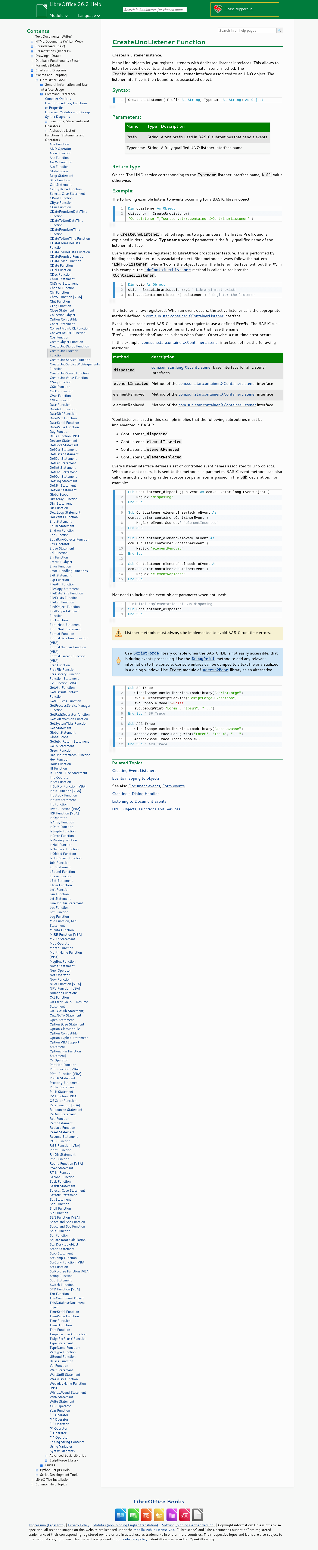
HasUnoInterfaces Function (70, 755)
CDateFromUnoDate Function (65, 245)
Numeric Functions (64, 993)
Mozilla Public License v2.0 (154, 1529)
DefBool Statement (64, 445)
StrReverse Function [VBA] (70, 1271)
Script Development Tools (59, 1474)
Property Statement (64, 1082)
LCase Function (61, 876)
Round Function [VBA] (66, 1163)
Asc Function (59, 157)
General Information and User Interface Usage (64, 87)
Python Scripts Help (55, 1470)
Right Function (60, 1150)
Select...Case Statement (67, 193)
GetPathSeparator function (70, 714)
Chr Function (59, 292)
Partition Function (63, 1064)
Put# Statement (61, 1091)
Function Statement (64, 678)
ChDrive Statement (64, 283)
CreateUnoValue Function (69, 377)
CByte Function (61, 202)
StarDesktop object (64, 1244)
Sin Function (59, 1213)
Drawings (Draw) (48, 55)
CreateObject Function (66, 342)
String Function (61, 1276)
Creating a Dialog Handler (135, 791)
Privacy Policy (78, 1525)
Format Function (62, 633)
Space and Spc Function (67, 1222)
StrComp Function (63, 1258)
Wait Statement (61, 1370)
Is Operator (58, 818)
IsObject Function (63, 853)
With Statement (61, 1397)
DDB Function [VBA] (65, 436)
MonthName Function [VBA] (66, 954)
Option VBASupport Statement (64, 1044)
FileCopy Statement (64, 589)
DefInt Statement (63, 467)
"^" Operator (59, 1437)
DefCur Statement (63, 449)
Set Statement (60, 1199)
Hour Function (60, 764)
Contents (37, 31)
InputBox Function (63, 795)
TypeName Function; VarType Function (65, 1349)
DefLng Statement (63, 472)
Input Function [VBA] (65, 791)
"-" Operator (59, 1415)
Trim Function (60, 1329)
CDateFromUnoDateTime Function (68, 213)
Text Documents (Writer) (53, 36)
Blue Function (60, 180)
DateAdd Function (63, 409)
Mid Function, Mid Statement (63, 923)
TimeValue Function (64, 1316)
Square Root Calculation (68, 1240)
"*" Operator (59, 1419)
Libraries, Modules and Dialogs (67, 112)
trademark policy (134, 1539)
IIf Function (58, 768)
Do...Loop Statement (65, 512)
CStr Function (60, 386)
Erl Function (59, 553)
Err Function (59, 557)
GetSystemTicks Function (68, 723)
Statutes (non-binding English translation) (125, 1525)
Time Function (60, 1320)
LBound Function (62, 871)
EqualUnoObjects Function (69, 539)
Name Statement (62, 966)
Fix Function (59, 620)
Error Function (60, 566)
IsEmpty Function (63, 831)
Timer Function (61, 1325)
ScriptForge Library (63, 1460)
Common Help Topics (51, 1484)
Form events (173, 783)
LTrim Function (61, 885)
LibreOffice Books (159, 1501)
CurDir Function (61, 391)
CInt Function (60, 301)
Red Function (59, 1118)
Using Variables (61, 1446)
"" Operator (58, 1433)
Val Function (59, 1365)
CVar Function (60, 395)
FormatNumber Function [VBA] (68, 649)
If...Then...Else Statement (68, 773)
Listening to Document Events (139, 798)
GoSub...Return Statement (69, 741)
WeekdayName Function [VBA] (68, 1385)
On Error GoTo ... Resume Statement (69, 1004)
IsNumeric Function (64, 849)
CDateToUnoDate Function (70, 252)
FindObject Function (65, 606)
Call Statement (61, 184)
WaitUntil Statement (65, 1374)
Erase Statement (62, 548)
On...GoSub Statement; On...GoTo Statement (67, 1013)
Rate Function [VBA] (65, 1105)
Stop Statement (61, 1253)
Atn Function (59, 166)
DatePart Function (63, 418)
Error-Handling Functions (69, 571)
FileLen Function (62, 602)
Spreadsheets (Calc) (50, 46)
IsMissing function (63, 840)
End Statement (61, 521)
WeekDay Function (64, 1379)
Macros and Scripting (51, 75)
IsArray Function (62, 822)
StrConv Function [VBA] (67, 1262)
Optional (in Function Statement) (65, 1053)
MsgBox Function (63, 961)
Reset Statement (62, 1132)
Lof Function (59, 912)
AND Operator (60, 148)
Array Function (60, 153)
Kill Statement (60, 867)
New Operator (60, 970)
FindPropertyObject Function (64, 613)
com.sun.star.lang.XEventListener (181, 366)
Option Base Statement (67, 1024)
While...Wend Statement (68, 1392)
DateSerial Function (64, 422)
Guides (50, 1465)
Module (56, 15)
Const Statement (62, 324)
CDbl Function (60, 270)
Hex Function (59, 759)
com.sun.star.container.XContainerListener (185, 314)
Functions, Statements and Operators (67, 123)
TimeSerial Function (64, 1311)
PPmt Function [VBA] (65, 1073)
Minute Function (62, 930)
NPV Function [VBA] (65, 988)
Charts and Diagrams (50, 70)
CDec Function (61, 274)
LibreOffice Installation (52, 1479)
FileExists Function (64, 597)
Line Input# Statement (66, 903)
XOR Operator (60, 1406)
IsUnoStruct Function (66, 858)
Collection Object (62, 315)
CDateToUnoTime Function (70, 238)
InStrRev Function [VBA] (68, 786)
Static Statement (62, 1249)
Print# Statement (62, 1078)
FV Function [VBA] (63, 683)
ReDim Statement (63, 1114)
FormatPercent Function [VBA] (67, 658)
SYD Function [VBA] (65, 1289)
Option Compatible (64, 319)
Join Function (59, 862)
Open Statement (62, 1020)
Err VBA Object (61, 562)
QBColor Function (63, 1100)
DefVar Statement (63, 490)
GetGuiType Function (65, 701)
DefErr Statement (63, 463)
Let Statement (60, 898)
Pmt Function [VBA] (64, 1069)
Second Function (62, 1177)
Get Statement (60, 728)
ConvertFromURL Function (70, 328)
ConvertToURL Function (67, 333)
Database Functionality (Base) (57, 60)
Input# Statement (63, 800)
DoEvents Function (64, 517)
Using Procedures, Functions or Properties (66, 105)
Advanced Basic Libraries (67, 1455)
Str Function (59, 1267)
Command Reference (60, 94)
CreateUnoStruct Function (69, 373)
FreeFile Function (62, 669)
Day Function (59, 431)
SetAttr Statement (63, 1195)
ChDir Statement (62, 279)
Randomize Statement (66, 1109)
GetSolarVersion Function (69, 719)
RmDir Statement (62, 1154)
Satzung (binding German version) (188, 1525)
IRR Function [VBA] (64, 813)
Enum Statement (62, 526)
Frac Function (60, 665)
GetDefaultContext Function (64, 694)
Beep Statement (62, 175)
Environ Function (62, 530)
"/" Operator (59, 1428)
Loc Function (59, 907)
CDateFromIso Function (67, 256)
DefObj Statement (63, 476)
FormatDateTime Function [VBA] (69, 640)
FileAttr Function (62, 584)
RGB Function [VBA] (65, 1145)
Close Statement (62, 310)
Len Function (59, 894)
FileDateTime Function (66, 593)
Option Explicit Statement (69, 1038)
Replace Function (62, 1127)
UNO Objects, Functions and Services (146, 806)
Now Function (60, 979)
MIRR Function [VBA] (66, 934)
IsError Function (62, 835)
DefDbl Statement (63, 458)
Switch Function (62, 1285)
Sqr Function (59, 1235)
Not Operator (60, 975)
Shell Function (60, 1208)
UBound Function (63, 1356)
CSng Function (61, 382)
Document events (144, 783)
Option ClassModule (65, 1029)
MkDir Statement (62, 939)
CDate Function (61, 265)
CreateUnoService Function (70, 360)
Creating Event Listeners (134, 768)
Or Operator (59, 1060)
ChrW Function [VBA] (66, 297)
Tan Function (59, 1293)
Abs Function (59, 144)
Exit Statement (61, 575)
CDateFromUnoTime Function (65, 231)
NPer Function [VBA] (65, 984)
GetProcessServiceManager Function (70, 707)
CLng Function (60, 306)
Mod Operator (60, 943)
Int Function (59, 804)
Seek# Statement (62, 1186)
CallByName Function (66, 189)
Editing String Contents (67, 1442)
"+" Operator (59, 1424)
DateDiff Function (63, 413)
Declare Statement (63, 440)
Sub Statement (61, 1280)
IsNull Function (61, 844)
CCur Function (60, 207)
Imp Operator (60, 777)
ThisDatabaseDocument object (67, 1304)
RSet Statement (61, 1168)
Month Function (61, 948)
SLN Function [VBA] (65, 1217)
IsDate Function (61, 826)
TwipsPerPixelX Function (68, 1334)
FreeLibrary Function (65, 674)
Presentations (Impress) (53, 51)
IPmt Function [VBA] (65, 809)
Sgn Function (59, 1204)
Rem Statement (61, 1123)
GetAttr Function (62, 687)
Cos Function (59, 337)
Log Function (59, 916)
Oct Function (59, 997)
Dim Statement (61, 503)
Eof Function (59, 535)
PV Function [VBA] (64, 1096)
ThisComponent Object (67, 1298)
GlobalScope (59, 171)
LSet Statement (61, 880)
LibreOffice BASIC (54, 80)
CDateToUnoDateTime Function (66, 222)
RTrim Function (61, 1172)
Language (87, 15)
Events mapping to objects (136, 775)
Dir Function (59, 508)
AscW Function (61, 162)
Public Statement (62, 1087)
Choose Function (62, 288)
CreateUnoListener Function (64, 353)
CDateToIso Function (65, 261)
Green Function (61, 750)
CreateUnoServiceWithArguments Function (70, 366)
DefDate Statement (64, 454)
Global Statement (63, 732)
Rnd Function (59, 1159)
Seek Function (60, 1181)
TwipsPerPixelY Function (68, 1338)
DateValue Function (64, 427)
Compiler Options (58, 98)
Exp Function (59, 580)
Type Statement (61, 1343)
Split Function (60, 1231)
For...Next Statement (65, 624)
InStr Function (60, 782)
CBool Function (61, 198)
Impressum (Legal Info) (47, 1525)
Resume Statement (64, 1136)
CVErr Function (61, 400)
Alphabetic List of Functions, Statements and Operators (64, 135)
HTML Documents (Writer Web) (59, 41)
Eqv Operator (59, 544)
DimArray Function (64, 499)
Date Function (60, 404)
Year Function (60, 1410)
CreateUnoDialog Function (69, 346)
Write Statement (62, 1401)
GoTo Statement (62, 746)
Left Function (59, 889)
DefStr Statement (63, 485)
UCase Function (61, 1361)
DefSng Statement (63, 481)
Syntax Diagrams (57, 116)
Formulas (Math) (47, 65)
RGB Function (60, 1141)
